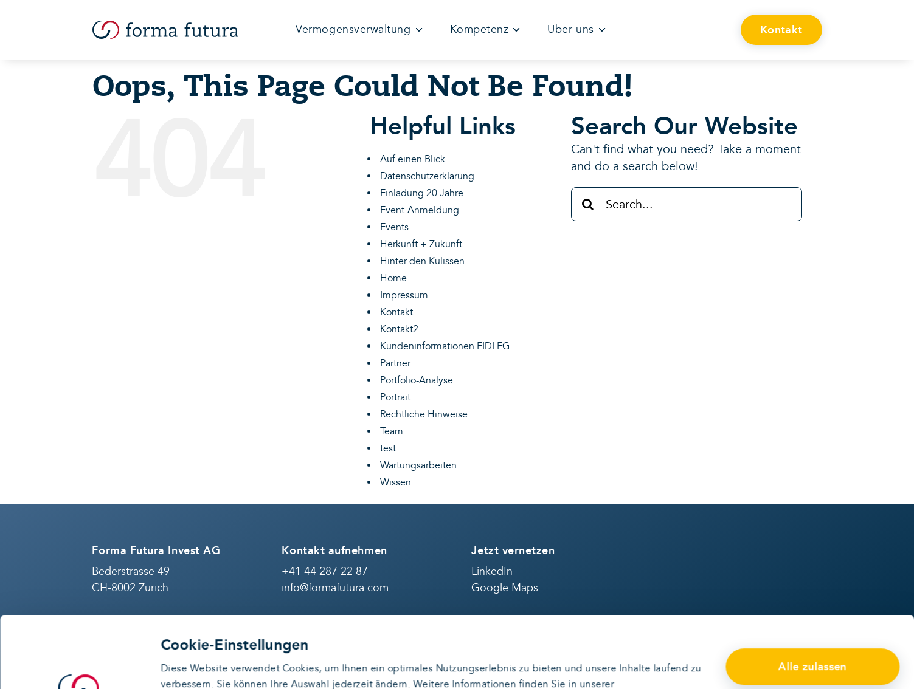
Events (394, 227)
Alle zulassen (812, 595)
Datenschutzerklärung (211, 628)
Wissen (395, 482)
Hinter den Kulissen (422, 261)
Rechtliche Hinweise (424, 414)
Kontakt (396, 312)
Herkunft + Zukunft (421, 244)
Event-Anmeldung (419, 210)
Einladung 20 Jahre (421, 193)
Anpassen (813, 637)
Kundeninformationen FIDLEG (445, 346)
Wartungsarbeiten (418, 465)
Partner (395, 363)
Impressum (404, 295)
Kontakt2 (399, 329)
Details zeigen (193, 664)
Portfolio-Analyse (416, 380)
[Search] (588, 204)
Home (393, 278)
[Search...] (686, 204)
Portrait (395, 397)
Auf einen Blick (412, 159)
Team (391, 431)
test (388, 448)
